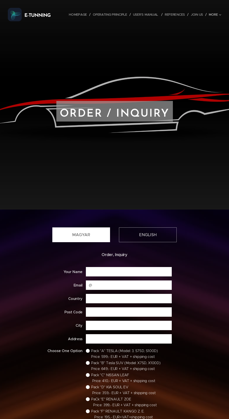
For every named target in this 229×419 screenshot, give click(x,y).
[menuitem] (80, 14)
